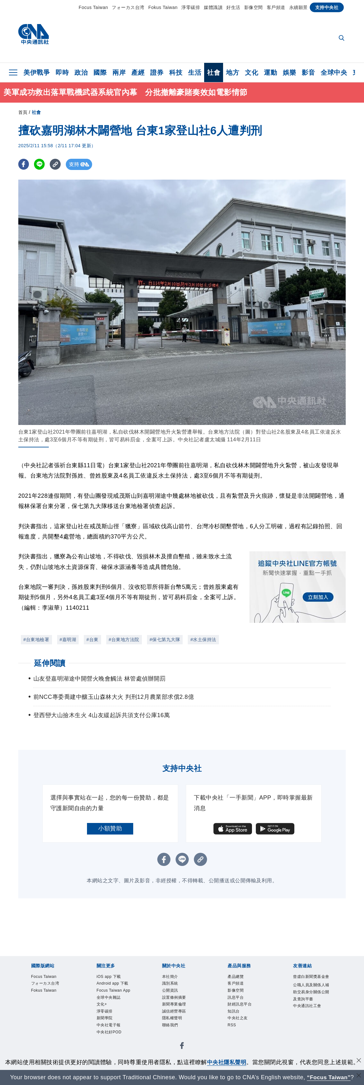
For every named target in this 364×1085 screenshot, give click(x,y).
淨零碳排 (190, 7)
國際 (100, 72)
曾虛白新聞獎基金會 (311, 981)
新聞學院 (108, 1047)
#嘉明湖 (68, 639)
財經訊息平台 (245, 1012)
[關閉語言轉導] (358, 1076)
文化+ (104, 1029)
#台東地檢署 (36, 639)
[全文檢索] (342, 38)
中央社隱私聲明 (226, 1062)
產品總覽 (239, 977)
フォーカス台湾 (128, 7)
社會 (213, 72)
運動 (270, 72)
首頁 (23, 112)
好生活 (233, 7)
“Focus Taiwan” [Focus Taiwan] (329, 1077)
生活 (194, 72)
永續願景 (298, 7)
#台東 (92, 639)
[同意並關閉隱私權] (358, 1061)
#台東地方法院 (124, 639)
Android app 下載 (113, 990)
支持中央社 (327, 7)
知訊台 (237, 1021)
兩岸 (119, 72)
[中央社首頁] (33, 35)
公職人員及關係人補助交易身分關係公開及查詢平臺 (311, 1008)
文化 (251, 72)
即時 (62, 72)
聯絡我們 (174, 1038)
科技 (175, 72)
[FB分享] (24, 164)
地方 (232, 72)
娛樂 (289, 72)
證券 (156, 72)
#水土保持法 (203, 639)
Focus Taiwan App (115, 1007)
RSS (234, 1038)
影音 (308, 72)
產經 (137, 72)
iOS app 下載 (114, 977)
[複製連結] (56, 164)
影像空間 (253, 7)
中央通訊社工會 (311, 1033)
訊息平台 (239, 1003)
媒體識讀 (213, 7)
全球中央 (334, 72)
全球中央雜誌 (114, 1021)
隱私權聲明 (177, 1029)
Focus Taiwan (93, 7)
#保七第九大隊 (165, 639)
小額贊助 (110, 828)
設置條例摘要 (180, 1003)
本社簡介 (174, 977)
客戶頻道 (276, 7)
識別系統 (174, 986)
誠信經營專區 (180, 1021)
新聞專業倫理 (180, 1012)
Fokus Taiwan (163, 7)
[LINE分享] (40, 164)
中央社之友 (242, 1029)
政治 (81, 72)
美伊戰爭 (36, 72)
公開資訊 (174, 995)
